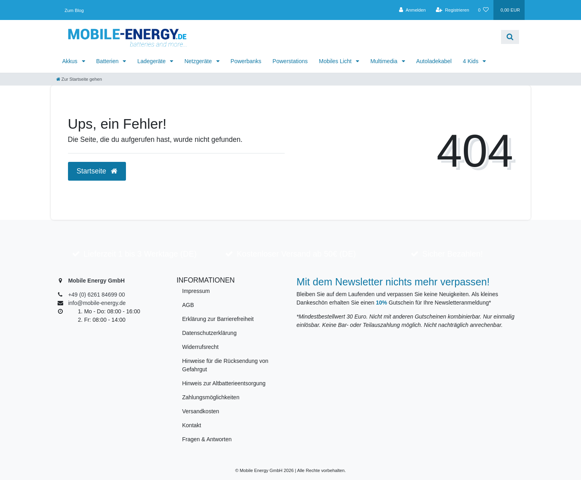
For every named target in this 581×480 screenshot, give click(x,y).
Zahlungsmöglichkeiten (211, 397)
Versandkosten (201, 411)
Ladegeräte (152, 61)
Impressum (196, 291)
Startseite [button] (97, 171)
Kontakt (191, 425)
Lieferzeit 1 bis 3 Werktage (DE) (140, 253)
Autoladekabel (434, 61)
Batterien (108, 61)
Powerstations (290, 61)
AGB (188, 305)
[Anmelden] (412, 10)
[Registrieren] (452, 10)
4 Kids (471, 61)
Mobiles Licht (336, 61)
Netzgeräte (198, 61)
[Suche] (510, 37)
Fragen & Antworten (207, 439)
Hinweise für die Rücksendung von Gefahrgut (225, 365)
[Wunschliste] (483, 10)
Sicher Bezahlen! (452, 253)
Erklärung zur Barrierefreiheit (218, 319)
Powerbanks (246, 61)
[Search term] (349, 37)
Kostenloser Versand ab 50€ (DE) (296, 253)
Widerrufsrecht (200, 347)
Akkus (70, 61)
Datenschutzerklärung (209, 333)
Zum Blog (74, 10)
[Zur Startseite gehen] (79, 79)
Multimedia (384, 61)
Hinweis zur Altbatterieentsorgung (224, 383)
